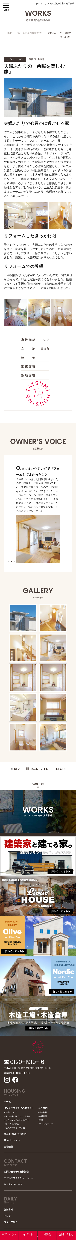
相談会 (47, 1234)
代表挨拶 (43, 1112)
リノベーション (12, 1140)
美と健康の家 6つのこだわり (18, 1116)
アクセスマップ (46, 1124)
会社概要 (43, 1116)
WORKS (38, 810)
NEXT (60, 769)
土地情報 (8, 1146)
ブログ (7, 1215)
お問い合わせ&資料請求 (16, 1171)
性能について (11, 1112)
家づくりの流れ (12, 1124)
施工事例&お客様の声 (29, 33)
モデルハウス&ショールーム (18, 1178)
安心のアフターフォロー (16, 1128)
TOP (9, 33)
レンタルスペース (13, 1184)
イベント (28, 1234)
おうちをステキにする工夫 (17, 1120)
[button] (6, 215)
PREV (16, 769)
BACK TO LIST (40, 769)
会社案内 (43, 1108)
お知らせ (8, 1209)
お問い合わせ (66, 1234)
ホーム (7, 1101)
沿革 (41, 1120)
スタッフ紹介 (11, 1222)
